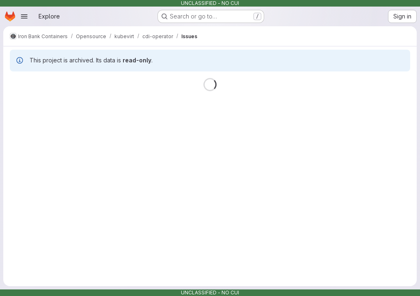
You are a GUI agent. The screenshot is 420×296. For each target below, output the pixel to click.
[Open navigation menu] (24, 16)
